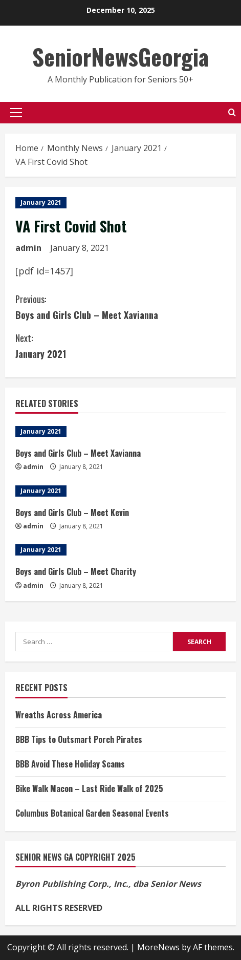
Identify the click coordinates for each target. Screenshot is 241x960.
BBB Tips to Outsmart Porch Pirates (78, 739)
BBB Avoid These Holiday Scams (70, 764)
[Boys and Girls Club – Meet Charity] (120, 550)
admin (28, 247)
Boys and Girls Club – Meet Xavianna (120, 306)
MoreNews (158, 947)
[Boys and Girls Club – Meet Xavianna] (120, 431)
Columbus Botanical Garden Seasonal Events (92, 813)
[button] (16, 112)
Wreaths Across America (58, 715)
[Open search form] (232, 112)
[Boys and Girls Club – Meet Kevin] (120, 491)
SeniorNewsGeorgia (120, 56)
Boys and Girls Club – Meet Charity (75, 571)
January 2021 (40, 202)
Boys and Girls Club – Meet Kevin (72, 512)
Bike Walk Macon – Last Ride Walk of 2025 (89, 788)
